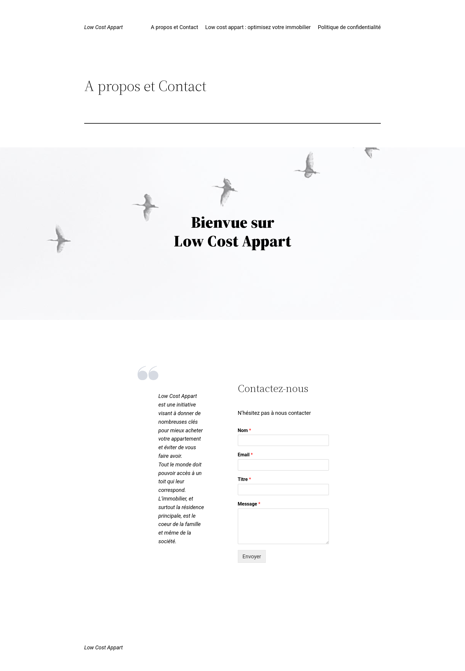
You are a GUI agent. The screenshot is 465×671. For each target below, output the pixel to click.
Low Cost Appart (103, 27)
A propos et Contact (174, 27)
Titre (244, 479)
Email (245, 455)
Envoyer (252, 556)
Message (249, 504)
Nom (244, 430)
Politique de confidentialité (349, 27)
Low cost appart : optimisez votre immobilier (258, 27)
